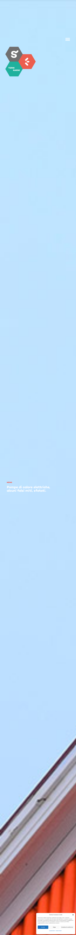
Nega (54, 927)
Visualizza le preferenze (67, 927)
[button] (73, 915)
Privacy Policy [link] (59, 930)
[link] (20, 61)
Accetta (43, 927)
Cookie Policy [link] (52, 930)
